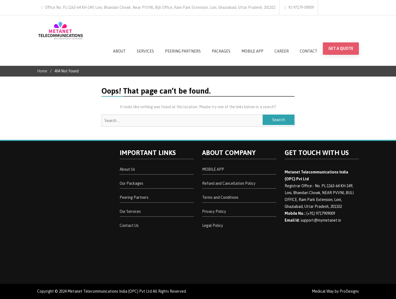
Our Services (130, 211)
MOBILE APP (252, 51)
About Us (127, 169)
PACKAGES (221, 51)
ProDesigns (349, 291)
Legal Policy (212, 225)
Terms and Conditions (220, 197)
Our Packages (131, 183)
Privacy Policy (214, 211)
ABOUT (119, 51)
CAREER (281, 51)
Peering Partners (134, 197)
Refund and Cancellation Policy (228, 183)
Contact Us (129, 225)
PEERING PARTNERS (183, 51)
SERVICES (145, 51)
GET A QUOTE (340, 48)
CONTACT (308, 51)
